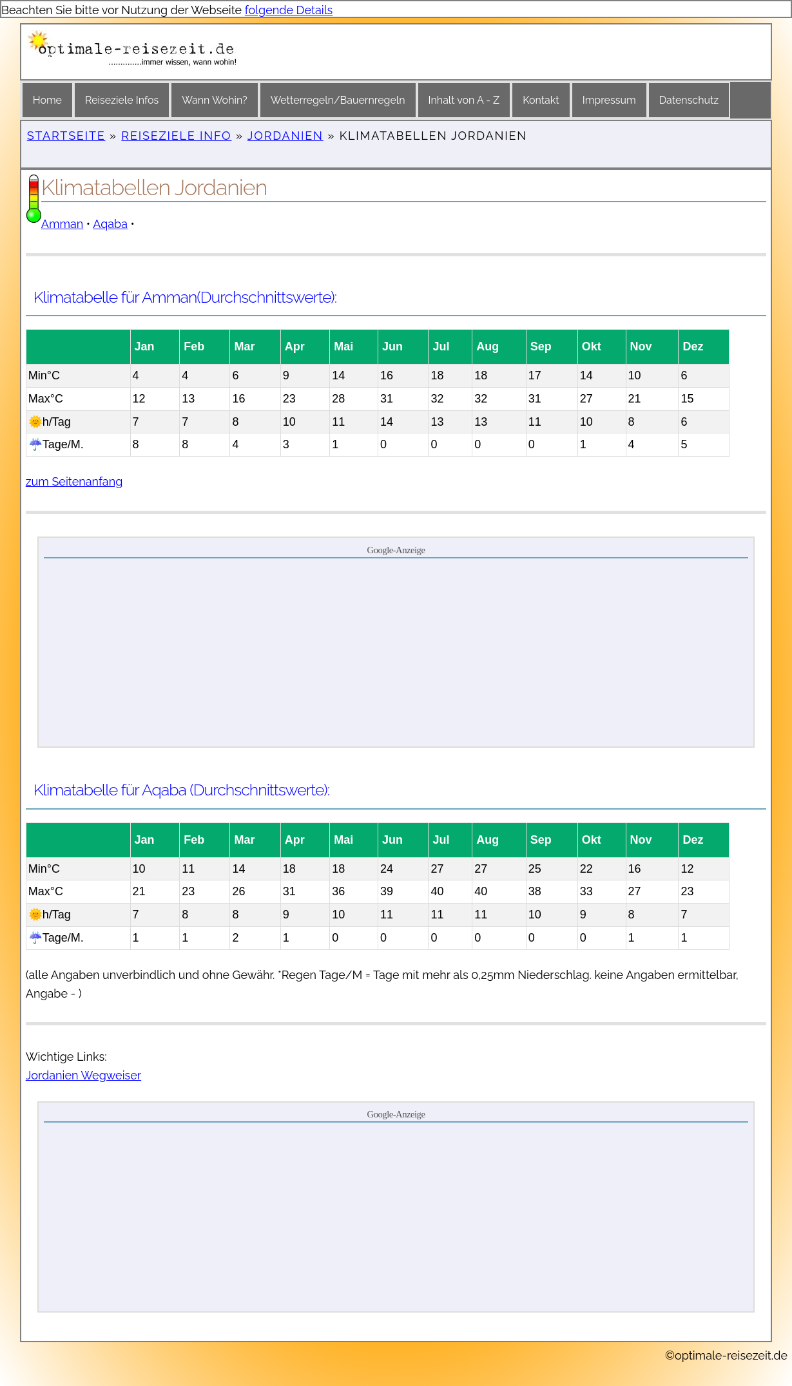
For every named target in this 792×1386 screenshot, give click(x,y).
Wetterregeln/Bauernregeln (338, 100)
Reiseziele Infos (122, 100)
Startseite (66, 135)
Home (47, 100)
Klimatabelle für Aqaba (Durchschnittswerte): (181, 789)
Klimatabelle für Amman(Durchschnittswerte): (185, 297)
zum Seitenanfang (74, 481)
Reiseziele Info (176, 135)
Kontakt (541, 100)
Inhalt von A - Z (464, 100)
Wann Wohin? (214, 100)
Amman (62, 224)
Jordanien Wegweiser (83, 1075)
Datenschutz (689, 100)
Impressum (609, 100)
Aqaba (110, 224)
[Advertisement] (396, 652)
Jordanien (285, 135)
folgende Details (289, 10)
